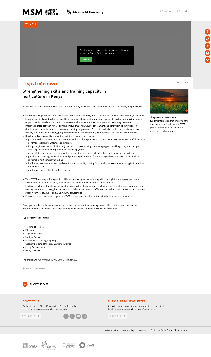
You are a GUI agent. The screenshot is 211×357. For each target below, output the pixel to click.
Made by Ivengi (181, 330)
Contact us (28, 316)
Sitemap (142, 330)
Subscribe (115, 316)
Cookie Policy (128, 330)
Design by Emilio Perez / (162, 330)
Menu (30, 24)
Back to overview (35, 268)
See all (184, 82)
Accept (86, 59)
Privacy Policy (111, 330)
